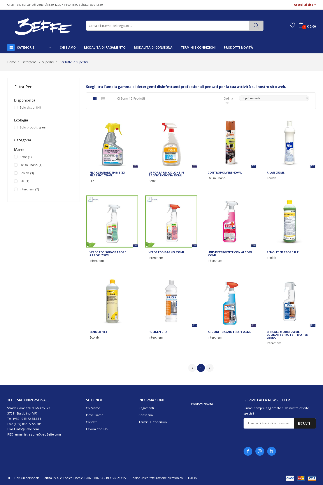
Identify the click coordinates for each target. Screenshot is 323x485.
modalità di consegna (153, 47)
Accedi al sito (305, 4)
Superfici (48, 62)
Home (11, 62)
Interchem (97, 261)
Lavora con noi (97, 429)
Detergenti (29, 62)
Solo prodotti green (33, 127)
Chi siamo (93, 408)
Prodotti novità (202, 404)
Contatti (91, 422)
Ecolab (271, 178)
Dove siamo (95, 415)
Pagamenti (146, 408)
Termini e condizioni (153, 422)
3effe (152, 181)
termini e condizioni (198, 47)
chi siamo (68, 47)
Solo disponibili (30, 107)
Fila (92, 181)
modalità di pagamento (105, 47)
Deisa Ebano (217, 178)
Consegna (146, 415)
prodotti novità (238, 47)
